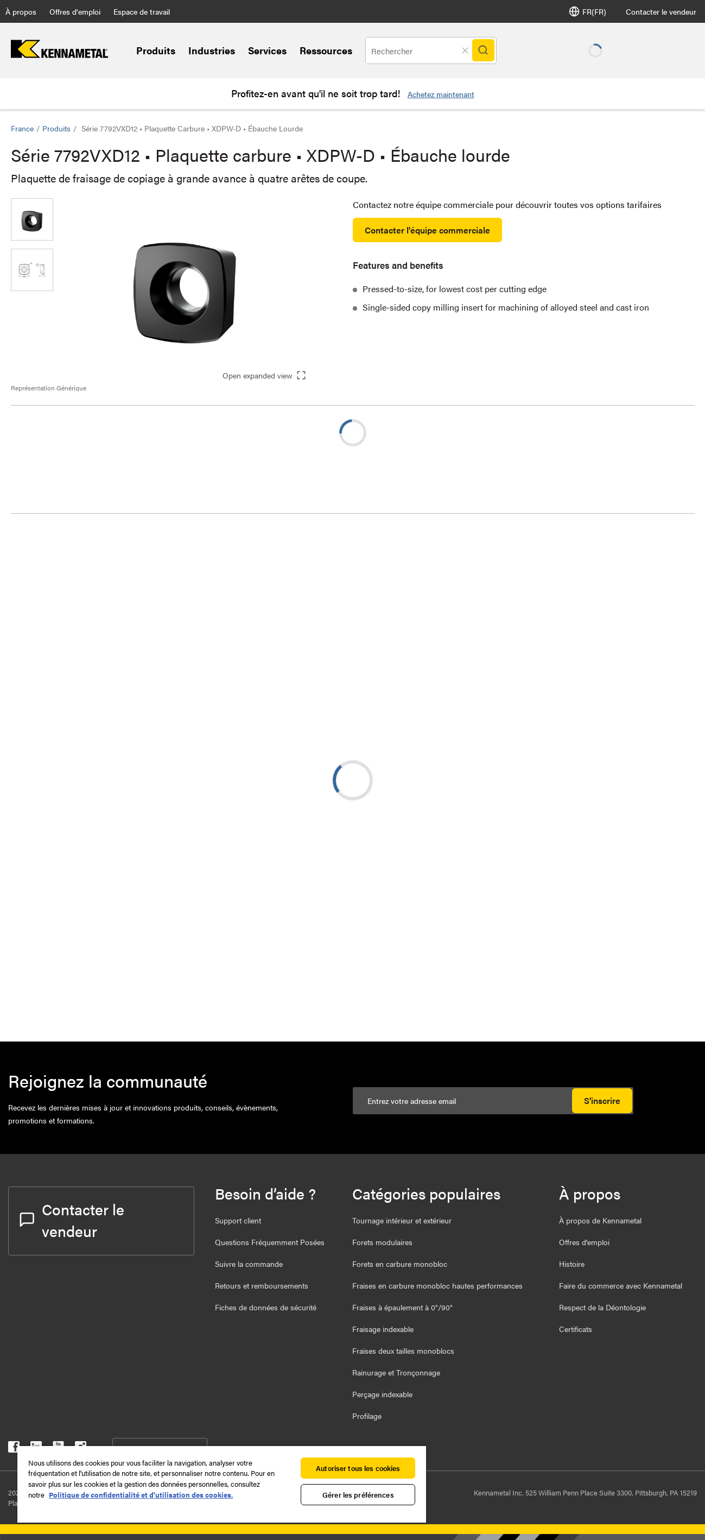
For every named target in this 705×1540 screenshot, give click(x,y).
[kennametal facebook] (14, 1449)
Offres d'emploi (74, 11)
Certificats (575, 1328)
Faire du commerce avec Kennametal (620, 1285)
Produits (155, 50)
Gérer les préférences (358, 1494)
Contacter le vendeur (661, 11)
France (22, 128)
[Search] (485, 50)
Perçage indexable (382, 1393)
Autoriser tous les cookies (358, 1468)
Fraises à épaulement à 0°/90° (402, 1307)
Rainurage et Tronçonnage (396, 1372)
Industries (211, 50)
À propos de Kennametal (600, 1220)
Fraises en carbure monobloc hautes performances (437, 1285)
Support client (238, 1220)
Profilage (367, 1415)
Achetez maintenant (441, 94)
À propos (20, 11)
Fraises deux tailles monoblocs (403, 1350)
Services (267, 50)
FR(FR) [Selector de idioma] (587, 11)
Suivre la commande (249, 1263)
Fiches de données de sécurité (265, 1307)
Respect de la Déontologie (602, 1307)
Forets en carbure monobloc (399, 1263)
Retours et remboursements (261, 1285)
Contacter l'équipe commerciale (427, 230)
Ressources (326, 50)
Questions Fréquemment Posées (270, 1241)
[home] (59, 54)
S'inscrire (602, 1100)
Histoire (572, 1263)
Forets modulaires (382, 1241)
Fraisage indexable (383, 1328)
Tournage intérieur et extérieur (402, 1220)
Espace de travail (141, 11)
